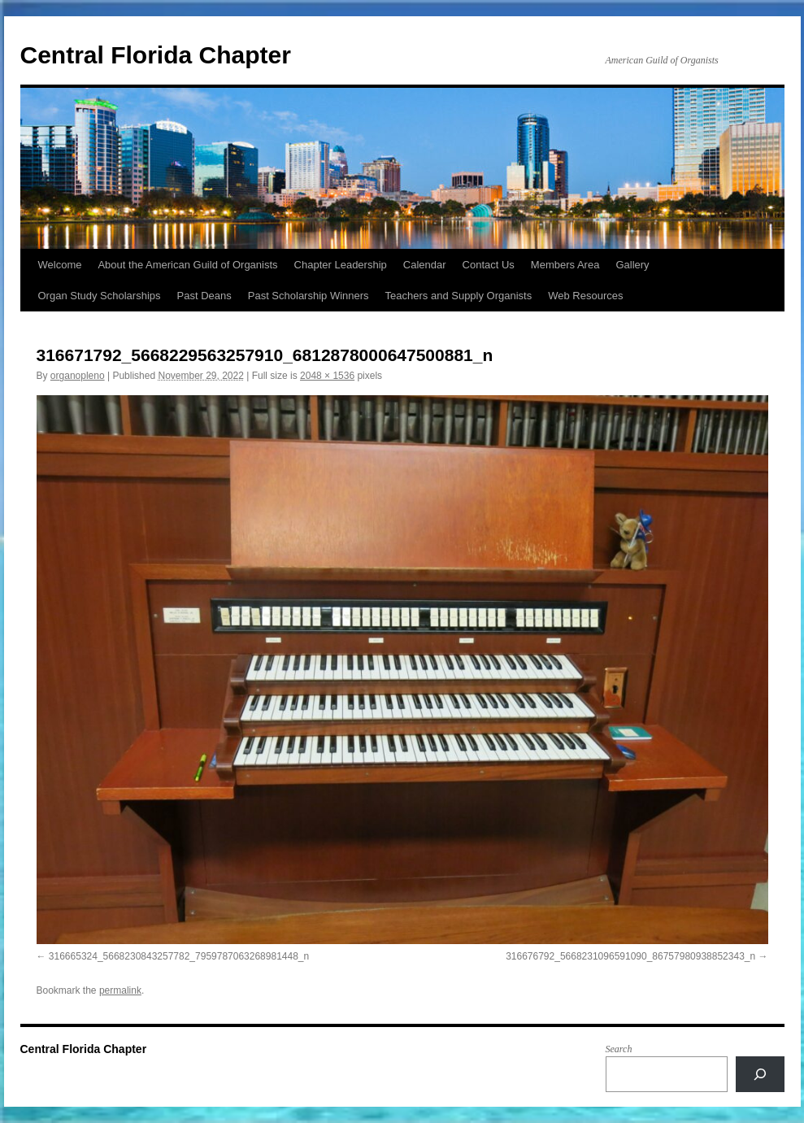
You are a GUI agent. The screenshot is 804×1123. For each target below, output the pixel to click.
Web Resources (585, 295)
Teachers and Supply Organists (458, 295)
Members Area (565, 265)
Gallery (632, 265)
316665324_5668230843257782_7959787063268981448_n (179, 956)
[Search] (760, 1074)
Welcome (60, 265)
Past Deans (204, 295)
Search (619, 1049)
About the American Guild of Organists (187, 265)
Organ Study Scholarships (99, 295)
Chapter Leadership (340, 265)
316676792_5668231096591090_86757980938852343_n (630, 956)
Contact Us (489, 265)
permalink (120, 990)
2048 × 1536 (327, 375)
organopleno (77, 375)
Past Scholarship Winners (308, 295)
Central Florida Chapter (155, 54)
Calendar (424, 265)
